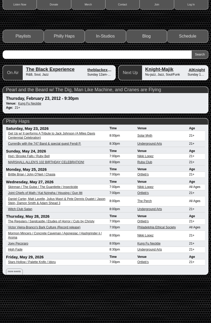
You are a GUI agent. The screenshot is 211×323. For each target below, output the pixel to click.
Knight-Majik (159, 108)
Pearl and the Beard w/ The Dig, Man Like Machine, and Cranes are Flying (83, 129)
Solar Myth (144, 175)
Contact (122, 4)
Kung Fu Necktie (29, 143)
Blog (146, 75)
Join (156, 4)
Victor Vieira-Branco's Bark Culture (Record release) (44, 267)
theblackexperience (105, 109)
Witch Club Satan (20, 248)
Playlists (23, 75)
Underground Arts (149, 183)
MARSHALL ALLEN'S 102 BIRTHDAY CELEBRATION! (46, 201)
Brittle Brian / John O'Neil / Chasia (31, 214)
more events (14, 310)
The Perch (144, 240)
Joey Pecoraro (18, 283)
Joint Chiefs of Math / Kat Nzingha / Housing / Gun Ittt (45, 232)
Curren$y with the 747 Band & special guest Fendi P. (44, 183)
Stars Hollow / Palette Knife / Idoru (32, 301)
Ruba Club (144, 201)
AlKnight (197, 109)
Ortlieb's (143, 214)
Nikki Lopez (145, 195)
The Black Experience (50, 108)
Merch (88, 4)
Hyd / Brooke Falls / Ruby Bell (29, 195)
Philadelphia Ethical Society (156, 267)
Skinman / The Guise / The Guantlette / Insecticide (43, 226)
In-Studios (105, 75)
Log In (191, 4)
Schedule (187, 75)
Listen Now (19, 4)
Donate (54, 4)
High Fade (15, 289)
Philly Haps (64, 75)
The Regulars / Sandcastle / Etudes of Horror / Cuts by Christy (51, 261)
